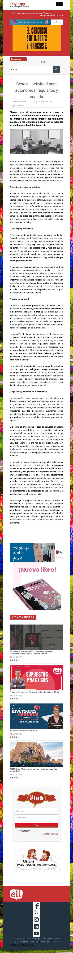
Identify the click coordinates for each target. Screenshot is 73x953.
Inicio (57, 938)
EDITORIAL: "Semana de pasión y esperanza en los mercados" (33, 770)
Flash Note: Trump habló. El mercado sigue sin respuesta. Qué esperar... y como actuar (31, 652)
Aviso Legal (45, 942)
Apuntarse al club (50, 834)
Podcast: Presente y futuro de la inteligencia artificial (34, 692)
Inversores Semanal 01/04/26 (24, 730)
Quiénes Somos (21, 942)
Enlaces (56, 942)
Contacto (34, 942)
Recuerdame (22, 830)
